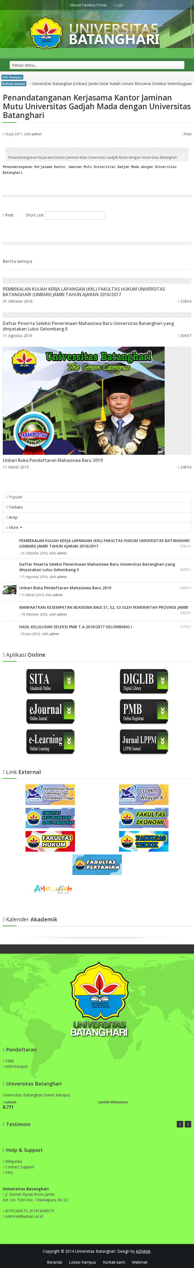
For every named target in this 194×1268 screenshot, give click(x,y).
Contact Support (18, 1165)
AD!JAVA (143, 1250)
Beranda (54, 1261)
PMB (8, 1059)
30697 (184, 334)
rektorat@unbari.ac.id (24, 1215)
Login (118, 4)
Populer (14, 495)
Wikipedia (12, 1160)
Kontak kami (114, 1261)
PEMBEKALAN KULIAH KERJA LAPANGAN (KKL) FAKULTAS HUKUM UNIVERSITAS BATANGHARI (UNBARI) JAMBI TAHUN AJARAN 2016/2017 (84, 290)
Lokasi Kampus (82, 1261)
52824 (184, 300)
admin (36, 134)
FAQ (8, 1171)
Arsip (12, 516)
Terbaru (14, 506)
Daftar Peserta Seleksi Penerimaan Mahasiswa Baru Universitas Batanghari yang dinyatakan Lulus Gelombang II (88, 325)
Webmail (139, 1261)
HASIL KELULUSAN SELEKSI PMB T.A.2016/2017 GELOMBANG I (75, 625)
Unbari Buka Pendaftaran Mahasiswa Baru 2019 (53, 459)
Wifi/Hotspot (15, 1065)
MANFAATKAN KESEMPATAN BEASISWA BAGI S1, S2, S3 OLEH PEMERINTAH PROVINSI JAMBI (103, 606)
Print (186, 134)
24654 (184, 466)
